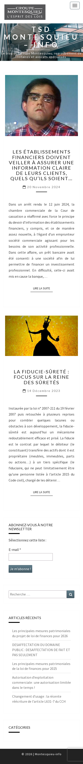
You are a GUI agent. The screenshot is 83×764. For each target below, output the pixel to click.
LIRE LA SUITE (43, 288)
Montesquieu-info (48, 754)
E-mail (15, 549)
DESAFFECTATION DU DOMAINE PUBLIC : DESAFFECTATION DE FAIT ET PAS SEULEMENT (41, 649)
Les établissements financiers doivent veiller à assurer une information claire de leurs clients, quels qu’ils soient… (41, 165)
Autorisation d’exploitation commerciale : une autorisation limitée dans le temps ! (41, 682)
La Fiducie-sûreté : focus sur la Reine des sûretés (41, 377)
